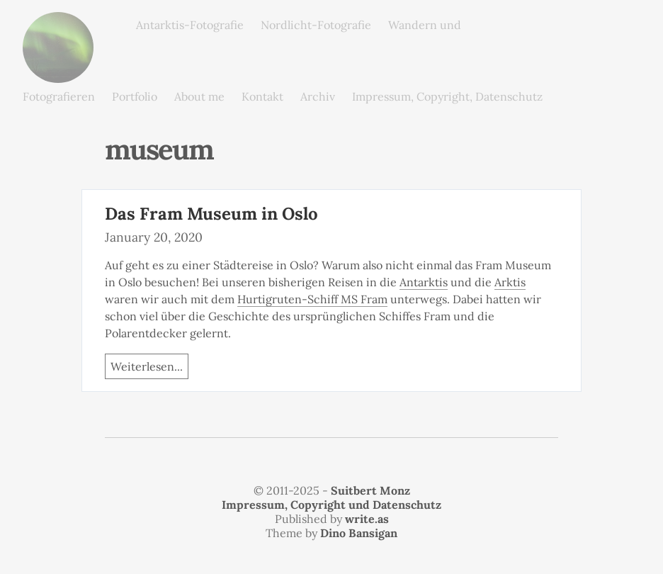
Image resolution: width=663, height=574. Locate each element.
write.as (367, 519)
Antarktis (424, 282)
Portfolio (134, 96)
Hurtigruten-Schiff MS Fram (312, 299)
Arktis (510, 282)
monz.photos (58, 23)
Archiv (317, 96)
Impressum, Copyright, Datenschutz (447, 96)
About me (199, 96)
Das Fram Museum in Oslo (211, 214)
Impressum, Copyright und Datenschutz (331, 504)
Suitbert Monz (370, 490)
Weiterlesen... (146, 366)
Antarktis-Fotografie (190, 25)
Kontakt (262, 96)
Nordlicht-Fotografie (316, 25)
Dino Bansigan (358, 533)
